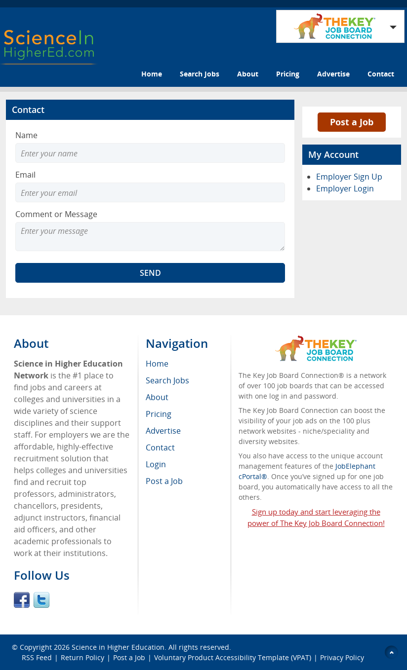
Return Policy (82, 657)
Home (151, 73)
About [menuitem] (157, 397)
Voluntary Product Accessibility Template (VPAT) (232, 657)
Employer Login (345, 188)
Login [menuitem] (156, 464)
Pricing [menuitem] (158, 414)
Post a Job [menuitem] (164, 481)
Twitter (41, 600)
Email (25, 174)
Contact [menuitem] (160, 447)
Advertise (333, 73)
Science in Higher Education (118, 647)
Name (26, 135)
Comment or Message (56, 214)
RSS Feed (37, 657)
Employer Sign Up (349, 176)
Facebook (22, 600)
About (247, 73)
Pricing (287, 73)
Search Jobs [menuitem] (167, 380)
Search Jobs (199, 73)
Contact (380, 73)
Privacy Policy (343, 657)
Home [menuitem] (157, 363)
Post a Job (351, 122)
